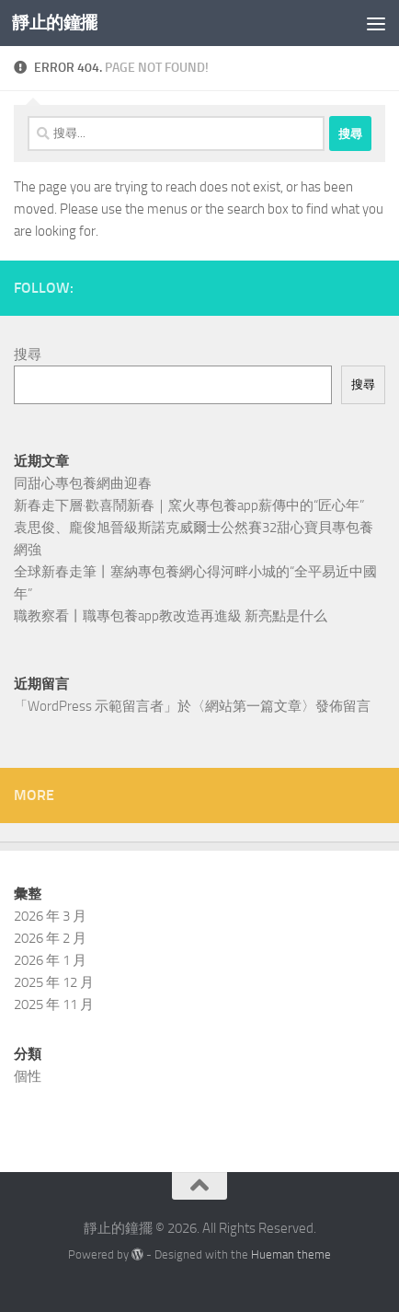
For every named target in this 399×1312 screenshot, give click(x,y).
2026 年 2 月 (50, 938)
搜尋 (27, 354)
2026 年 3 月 (50, 916)
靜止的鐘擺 (54, 22)
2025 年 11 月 (54, 1004)
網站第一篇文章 (253, 706)
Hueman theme (291, 1254)
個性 (27, 1076)
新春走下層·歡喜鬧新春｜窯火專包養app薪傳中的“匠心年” (189, 505)
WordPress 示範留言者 (96, 706)
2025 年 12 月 (54, 982)
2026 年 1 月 (50, 960)
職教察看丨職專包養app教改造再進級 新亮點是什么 (170, 616)
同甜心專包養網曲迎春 (83, 483)
